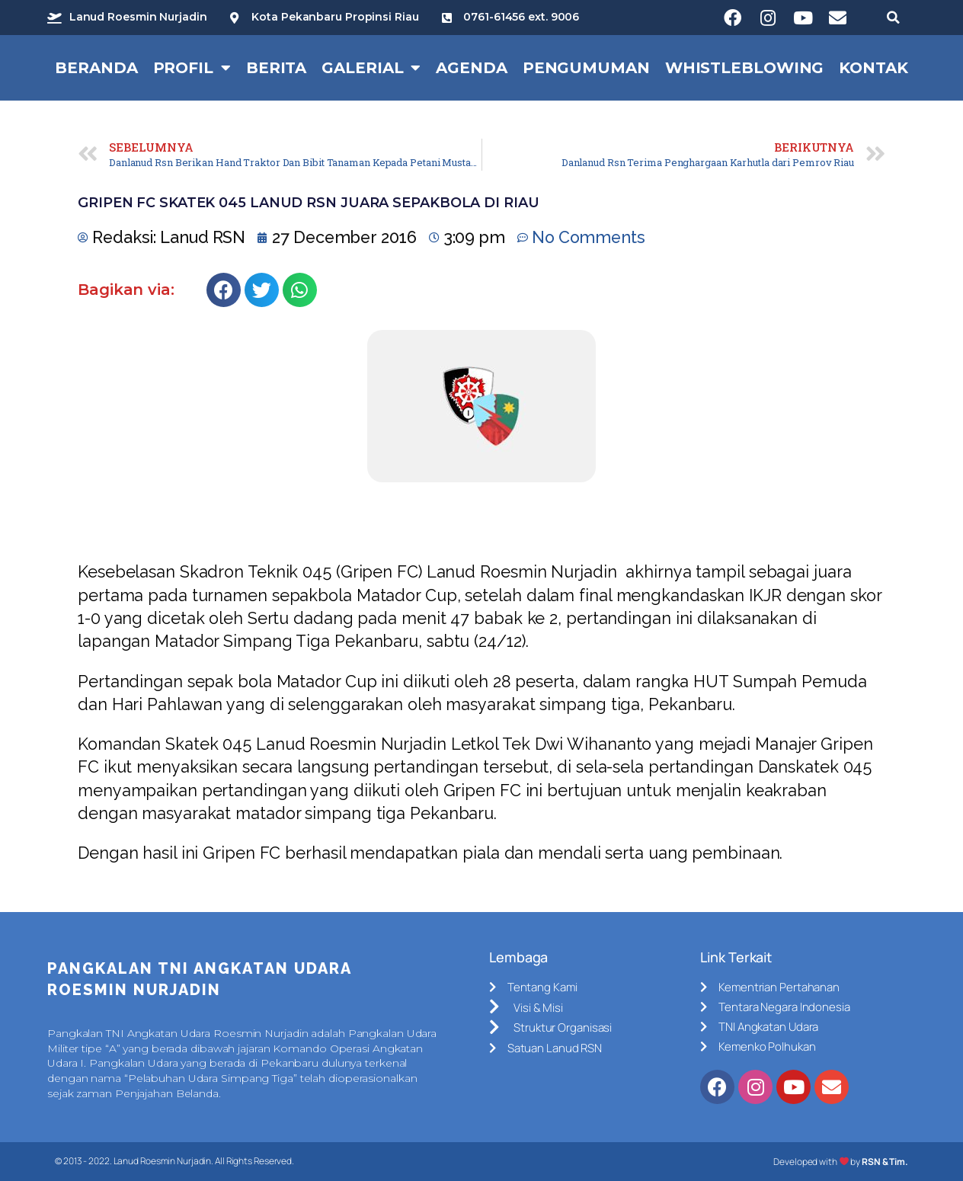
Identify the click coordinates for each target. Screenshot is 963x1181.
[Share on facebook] (223, 290)
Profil (192, 68)
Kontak (873, 68)
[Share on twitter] (262, 290)
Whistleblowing (744, 68)
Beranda (96, 68)
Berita (276, 68)
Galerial (371, 68)
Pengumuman (586, 68)
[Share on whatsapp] (300, 290)
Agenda (471, 68)
